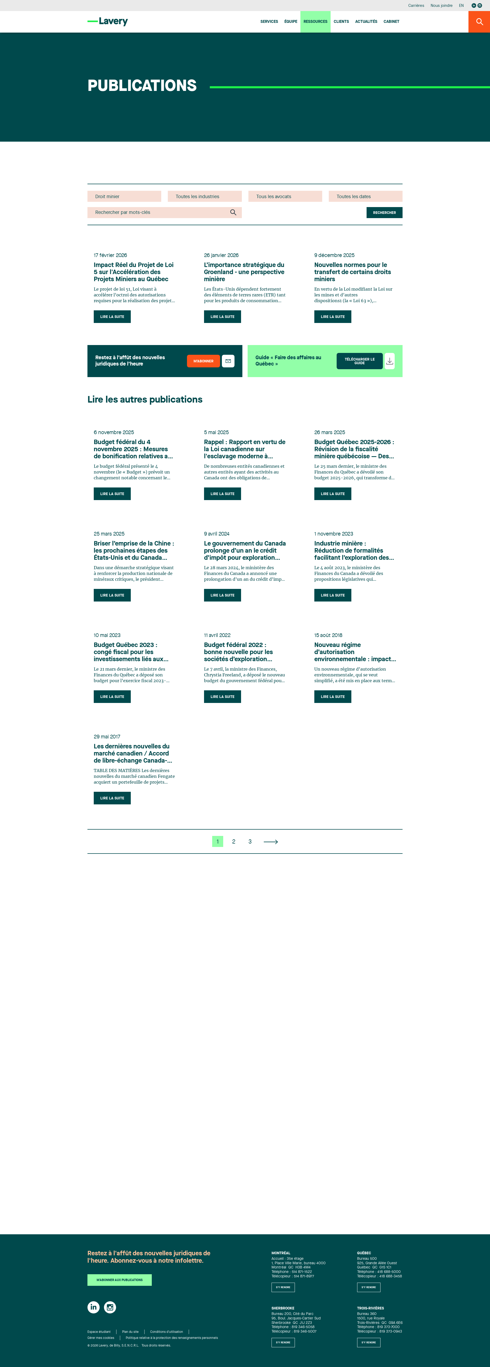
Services (269, 22)
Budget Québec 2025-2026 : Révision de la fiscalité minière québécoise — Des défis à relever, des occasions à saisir (354, 449)
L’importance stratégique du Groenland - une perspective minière (244, 272)
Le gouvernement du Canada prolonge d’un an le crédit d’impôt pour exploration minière (245, 551)
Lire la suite (112, 317)
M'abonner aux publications (120, 1280)
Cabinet (391, 22)
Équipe (290, 22)
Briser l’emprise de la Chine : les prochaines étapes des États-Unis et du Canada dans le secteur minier (134, 551)
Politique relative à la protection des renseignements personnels (172, 1338)
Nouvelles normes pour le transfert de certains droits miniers (352, 272)
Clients (341, 22)
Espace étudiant (99, 1332)
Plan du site (130, 1332)
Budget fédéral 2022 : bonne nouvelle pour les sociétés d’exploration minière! (238, 652)
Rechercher (384, 213)
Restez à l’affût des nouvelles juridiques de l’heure (130, 361)
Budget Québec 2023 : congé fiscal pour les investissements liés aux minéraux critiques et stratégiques (128, 652)
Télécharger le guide (360, 361)
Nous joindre (442, 6)
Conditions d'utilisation (166, 1332)
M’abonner (203, 361)
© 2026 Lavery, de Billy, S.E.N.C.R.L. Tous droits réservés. (129, 1345)
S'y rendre (283, 1287)
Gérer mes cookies (100, 1338)
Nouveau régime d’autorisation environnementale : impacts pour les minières (354, 652)
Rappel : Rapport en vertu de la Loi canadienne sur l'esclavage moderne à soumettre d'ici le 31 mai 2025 (244, 449)
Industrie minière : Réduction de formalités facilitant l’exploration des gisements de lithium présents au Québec (351, 551)
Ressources (315, 22)
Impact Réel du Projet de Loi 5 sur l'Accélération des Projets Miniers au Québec (134, 272)
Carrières (416, 6)
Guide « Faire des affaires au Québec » (288, 361)
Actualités (366, 22)
